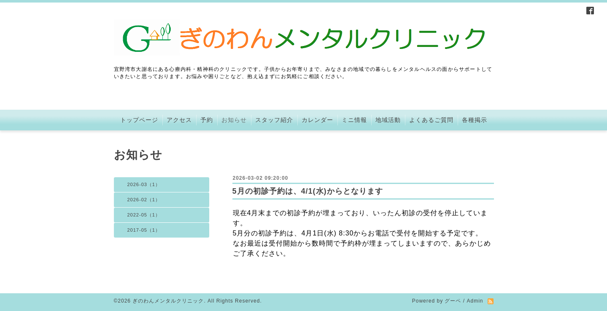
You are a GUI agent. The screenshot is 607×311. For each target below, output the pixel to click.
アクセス (179, 119)
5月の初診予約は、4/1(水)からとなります (307, 191)
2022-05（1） (144, 214)
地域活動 (388, 119)
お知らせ (234, 119)
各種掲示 (474, 119)
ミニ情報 (354, 119)
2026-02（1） (144, 199)
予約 (206, 119)
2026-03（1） (144, 184)
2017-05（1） (144, 230)
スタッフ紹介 (274, 119)
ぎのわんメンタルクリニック (168, 301)
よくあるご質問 (431, 119)
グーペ (453, 301)
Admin (475, 301)
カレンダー (317, 119)
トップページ (139, 119)
